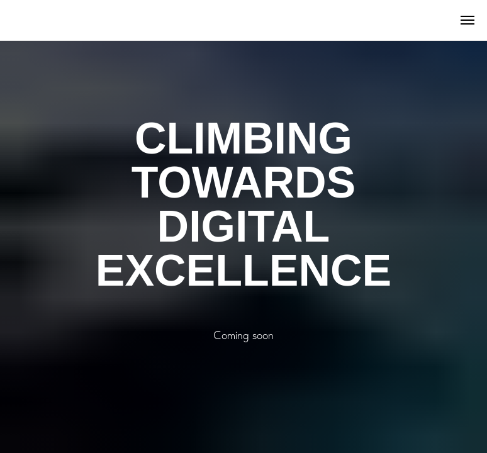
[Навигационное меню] (467, 20)
